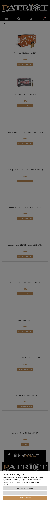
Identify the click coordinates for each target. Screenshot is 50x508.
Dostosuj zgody (25, 493)
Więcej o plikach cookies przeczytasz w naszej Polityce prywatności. (20, 484)
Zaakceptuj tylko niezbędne (25, 488)
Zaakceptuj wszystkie (25, 497)
